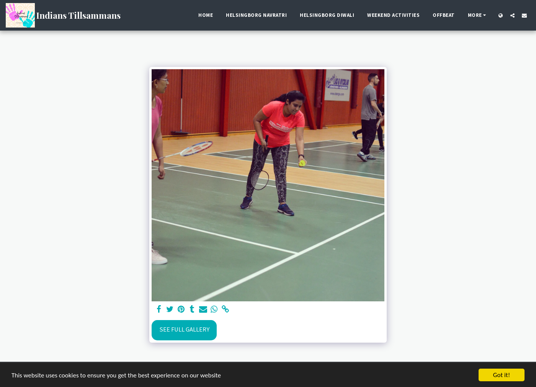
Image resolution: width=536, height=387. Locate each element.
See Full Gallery (184, 329)
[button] (512, 15)
